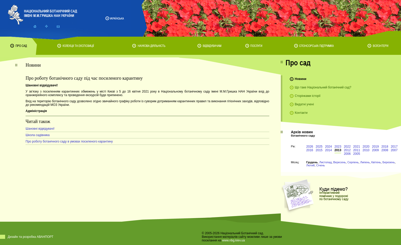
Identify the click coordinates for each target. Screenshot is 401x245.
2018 (384, 146)
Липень (365, 162)
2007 (394, 150)
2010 (366, 150)
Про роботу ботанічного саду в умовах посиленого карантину (69, 141)
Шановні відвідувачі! (40, 128)
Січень (320, 165)
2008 (384, 150)
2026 (309, 146)
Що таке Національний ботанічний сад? (323, 87)
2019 (375, 146)
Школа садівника (38, 135)
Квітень (376, 162)
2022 (347, 146)
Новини (300, 79)
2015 (319, 150)
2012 (347, 150)
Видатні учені (304, 104)
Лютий (310, 165)
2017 (394, 146)
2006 (347, 154)
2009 (375, 150)
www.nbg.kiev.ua (233, 240)
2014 (328, 150)
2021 (356, 146)
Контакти (301, 113)
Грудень (312, 162)
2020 (366, 146)
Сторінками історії (308, 96)
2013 (338, 150)
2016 (309, 150)
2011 (356, 150)
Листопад (325, 162)
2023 (338, 146)
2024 (328, 146)
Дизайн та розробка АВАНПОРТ (30, 237)
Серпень (353, 162)
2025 (319, 146)
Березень (388, 162)
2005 (356, 154)
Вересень (339, 162)
